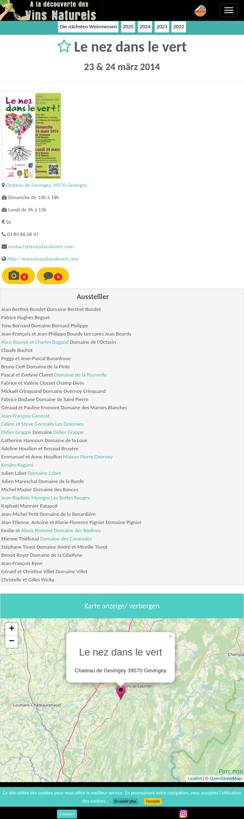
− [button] (11, 641)
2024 (145, 26)
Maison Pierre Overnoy (88, 457)
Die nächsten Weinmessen (88, 26)
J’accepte (153, 801)
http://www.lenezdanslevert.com (43, 259)
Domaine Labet (44, 473)
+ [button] (11, 629)
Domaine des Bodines (77, 530)
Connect (67, 814)
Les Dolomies (69, 424)
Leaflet (194, 778)
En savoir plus (125, 801)
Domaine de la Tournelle (80, 375)
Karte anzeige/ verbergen (121, 605)
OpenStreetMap (226, 778)
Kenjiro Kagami (17, 465)
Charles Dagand (52, 342)
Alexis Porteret (37, 530)
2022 (178, 26)
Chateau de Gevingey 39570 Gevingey (46, 185)
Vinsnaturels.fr (51, 10)
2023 (161, 26)
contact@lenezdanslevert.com (41, 246)
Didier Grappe (16, 432)
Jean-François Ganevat (25, 416)
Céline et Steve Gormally (27, 424)
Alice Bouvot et (18, 342)
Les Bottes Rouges (70, 498)
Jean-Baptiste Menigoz (25, 498)
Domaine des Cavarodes (66, 538)
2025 (128, 26)
